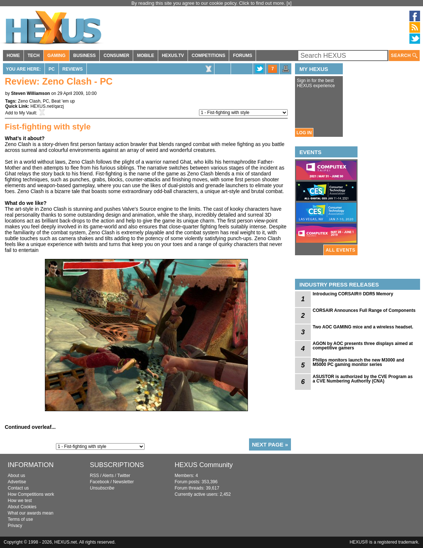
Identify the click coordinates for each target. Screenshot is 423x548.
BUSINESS (84, 55)
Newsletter (123, 481)
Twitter (123, 475)
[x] (289, 3)
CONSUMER (116, 55)
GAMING (56, 55)
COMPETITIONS (208, 55)
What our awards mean (30, 513)
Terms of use (20, 519)
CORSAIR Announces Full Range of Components (364, 310)
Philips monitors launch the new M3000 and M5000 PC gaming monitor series (358, 362)
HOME (13, 55)
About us (16, 475)
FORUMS (242, 55)
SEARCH (404, 55)
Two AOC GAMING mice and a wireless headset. (363, 327)
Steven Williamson (30, 93)
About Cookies (22, 506)
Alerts (108, 475)
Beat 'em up (63, 101)
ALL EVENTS (340, 250)
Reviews (73, 69)
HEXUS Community (204, 465)
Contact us (18, 488)
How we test (20, 500)
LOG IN (304, 132)
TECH (34, 55)
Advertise (17, 481)
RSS (94, 475)
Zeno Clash (29, 101)
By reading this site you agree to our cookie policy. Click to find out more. (209, 3)
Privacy (15, 525)
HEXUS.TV (173, 55)
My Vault (27, 112)
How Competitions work (31, 494)
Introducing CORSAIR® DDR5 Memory (353, 294)
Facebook (99, 481)
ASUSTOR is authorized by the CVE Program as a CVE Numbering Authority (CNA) (363, 378)
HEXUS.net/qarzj (47, 106)
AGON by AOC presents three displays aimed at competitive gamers (363, 345)
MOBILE (145, 55)
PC (52, 69)
